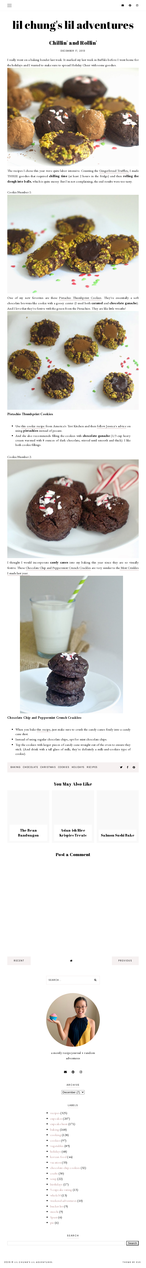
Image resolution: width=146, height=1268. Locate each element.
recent (19, 960)
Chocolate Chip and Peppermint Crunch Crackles (58, 568)
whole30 (55, 1195)
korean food (58, 1157)
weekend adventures (63, 1201)
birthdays (56, 1184)
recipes (92, 767)
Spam (54, 1217)
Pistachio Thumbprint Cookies (80, 298)
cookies (64, 767)
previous (125, 960)
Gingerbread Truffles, (114, 171)
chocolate (30, 767)
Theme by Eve (132, 1262)
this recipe (43, 729)
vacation (55, 1162)
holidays (78, 767)
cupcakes (56, 1118)
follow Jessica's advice (111, 426)
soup (53, 1179)
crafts (54, 1173)
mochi (54, 1212)
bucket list (56, 1206)
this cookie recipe (33, 426)
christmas (48, 767)
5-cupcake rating (61, 1190)
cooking (55, 1135)
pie (52, 1222)
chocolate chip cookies (65, 1168)
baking (16, 767)
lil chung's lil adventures (73, 24)
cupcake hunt (59, 1124)
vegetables (57, 1146)
